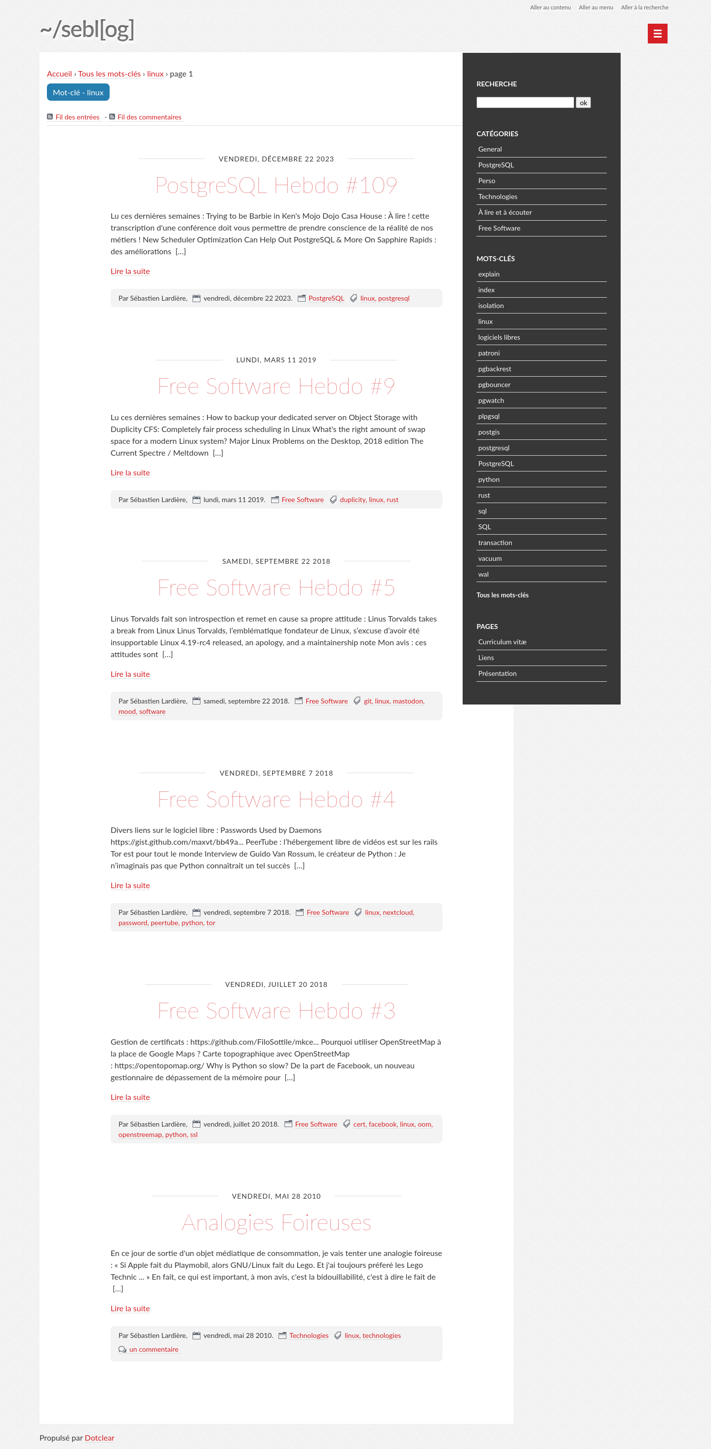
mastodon (408, 701)
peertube (164, 923)
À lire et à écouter (557, 211)
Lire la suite (130, 271)
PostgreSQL (326, 298)
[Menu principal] (658, 33)
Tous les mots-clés (110, 73)
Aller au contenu (546, 7)
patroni (541, 352)
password (132, 923)
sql (534, 510)
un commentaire (153, 1349)
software (152, 711)
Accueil (60, 73)
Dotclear (100, 1439)
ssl (194, 1135)
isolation (543, 304)
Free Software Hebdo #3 (276, 1010)
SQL (536, 525)
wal (535, 573)
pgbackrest (546, 367)
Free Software (303, 500)
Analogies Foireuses (276, 1222)
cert (359, 1124)
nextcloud (398, 912)
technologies (381, 1336)
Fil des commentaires (150, 117)
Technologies (309, 1336)
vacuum (542, 557)
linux (156, 73)
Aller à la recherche (644, 7)
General (542, 148)
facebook (383, 1124)
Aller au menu (593, 7)
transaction (547, 541)
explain (541, 273)
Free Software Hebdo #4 (276, 798)
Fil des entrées (78, 117)
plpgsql (541, 415)
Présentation (549, 672)
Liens (538, 656)
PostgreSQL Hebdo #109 (276, 184)
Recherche (548, 83)
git (368, 701)
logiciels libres (551, 336)
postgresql (394, 298)
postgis (541, 431)
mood (127, 711)
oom (424, 1124)
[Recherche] (576, 101)
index (538, 288)
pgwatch (543, 399)
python (192, 923)
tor (210, 923)
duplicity (353, 500)
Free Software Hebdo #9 (276, 385)
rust (392, 500)
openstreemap (140, 1135)
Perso (538, 179)
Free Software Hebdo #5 (276, 587)
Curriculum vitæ (554, 640)
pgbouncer (546, 383)
